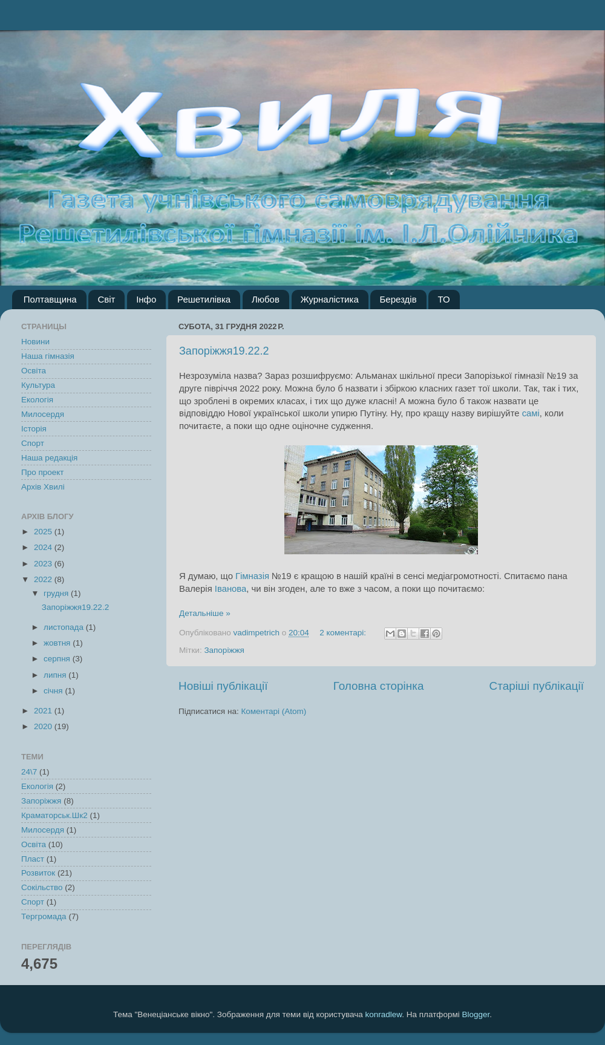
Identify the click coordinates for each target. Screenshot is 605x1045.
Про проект (42, 472)
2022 (44, 579)
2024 (44, 547)
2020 (44, 726)
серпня (58, 658)
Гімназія (252, 576)
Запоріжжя (224, 650)
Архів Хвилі (43, 486)
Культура (38, 385)
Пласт (32, 858)
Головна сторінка (378, 686)
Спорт (32, 443)
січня (54, 690)
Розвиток (38, 872)
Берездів (397, 299)
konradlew (383, 1014)
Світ (106, 299)
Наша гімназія (47, 356)
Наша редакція (49, 457)
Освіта (33, 370)
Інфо (146, 299)
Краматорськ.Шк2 (54, 815)
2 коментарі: (343, 632)
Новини (35, 341)
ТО (443, 299)
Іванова (231, 589)
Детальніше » (205, 613)
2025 (44, 531)
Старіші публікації (536, 686)
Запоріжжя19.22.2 (224, 351)
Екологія (37, 399)
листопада (65, 627)
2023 (44, 563)
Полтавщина (50, 299)
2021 (44, 710)
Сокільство (42, 887)
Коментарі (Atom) (273, 711)
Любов (266, 299)
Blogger (476, 1014)
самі (531, 413)
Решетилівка (204, 299)
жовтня (58, 642)
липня (56, 675)
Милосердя (42, 414)
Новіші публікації (223, 686)
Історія (34, 428)
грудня (57, 593)
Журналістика (330, 299)
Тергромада (44, 916)
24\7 (29, 771)
